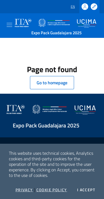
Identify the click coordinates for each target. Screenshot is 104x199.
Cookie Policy (51, 190)
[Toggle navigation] (9, 25)
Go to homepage (52, 82)
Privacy (24, 190)
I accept (86, 190)
